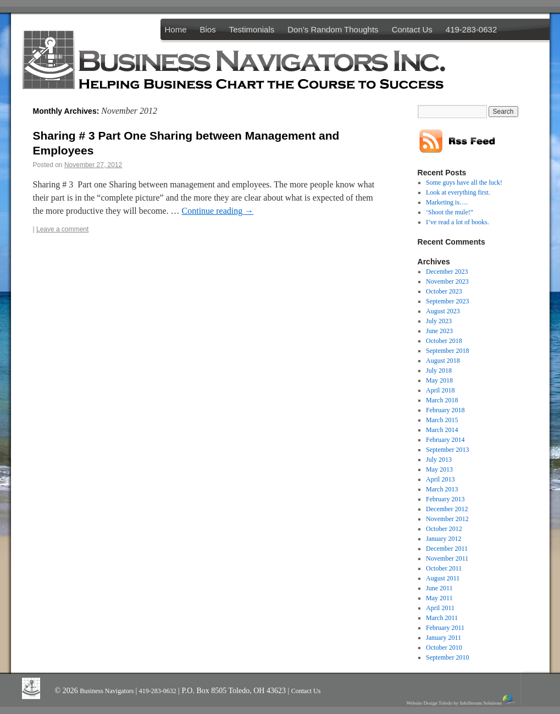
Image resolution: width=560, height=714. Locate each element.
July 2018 (439, 370)
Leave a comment (62, 229)
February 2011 (445, 628)
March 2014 (442, 430)
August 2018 (443, 360)
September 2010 (447, 657)
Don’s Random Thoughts (332, 29)
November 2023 (447, 281)
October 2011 (444, 568)
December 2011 (447, 548)
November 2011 (447, 558)
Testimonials (252, 29)
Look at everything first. (458, 192)
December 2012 (447, 509)
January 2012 (443, 539)
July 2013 (439, 459)
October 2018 (444, 341)
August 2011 (442, 578)
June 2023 (439, 331)
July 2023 (439, 321)
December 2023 (447, 271)
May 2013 (439, 469)
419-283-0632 (471, 29)
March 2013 (442, 489)
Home (176, 29)
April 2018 (440, 390)
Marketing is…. (447, 202)
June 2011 (439, 588)
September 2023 (447, 301)
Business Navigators (107, 691)
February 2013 (445, 499)
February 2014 (445, 440)
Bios (208, 29)
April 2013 (440, 479)
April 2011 (440, 608)
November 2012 (447, 519)
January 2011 (443, 637)
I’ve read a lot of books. (457, 222)
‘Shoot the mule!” (449, 212)
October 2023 (444, 291)
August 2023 (443, 311)
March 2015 (442, 420)
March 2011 (442, 618)
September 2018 (447, 351)
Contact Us (412, 29)
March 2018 (442, 400)
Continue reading (218, 210)
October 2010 (444, 647)
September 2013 (447, 449)
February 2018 (445, 410)
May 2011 (439, 598)
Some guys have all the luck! (464, 182)
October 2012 (444, 529)
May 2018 (439, 380)
